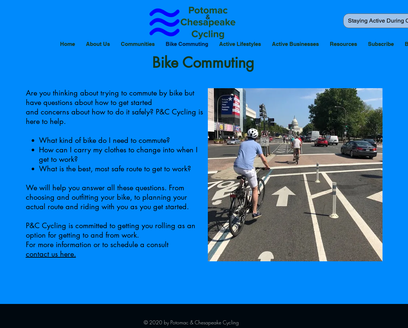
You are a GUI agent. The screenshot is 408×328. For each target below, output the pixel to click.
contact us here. (51, 254)
